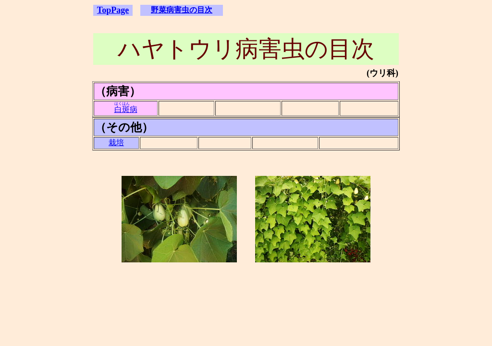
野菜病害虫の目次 (181, 10)
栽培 (116, 142)
